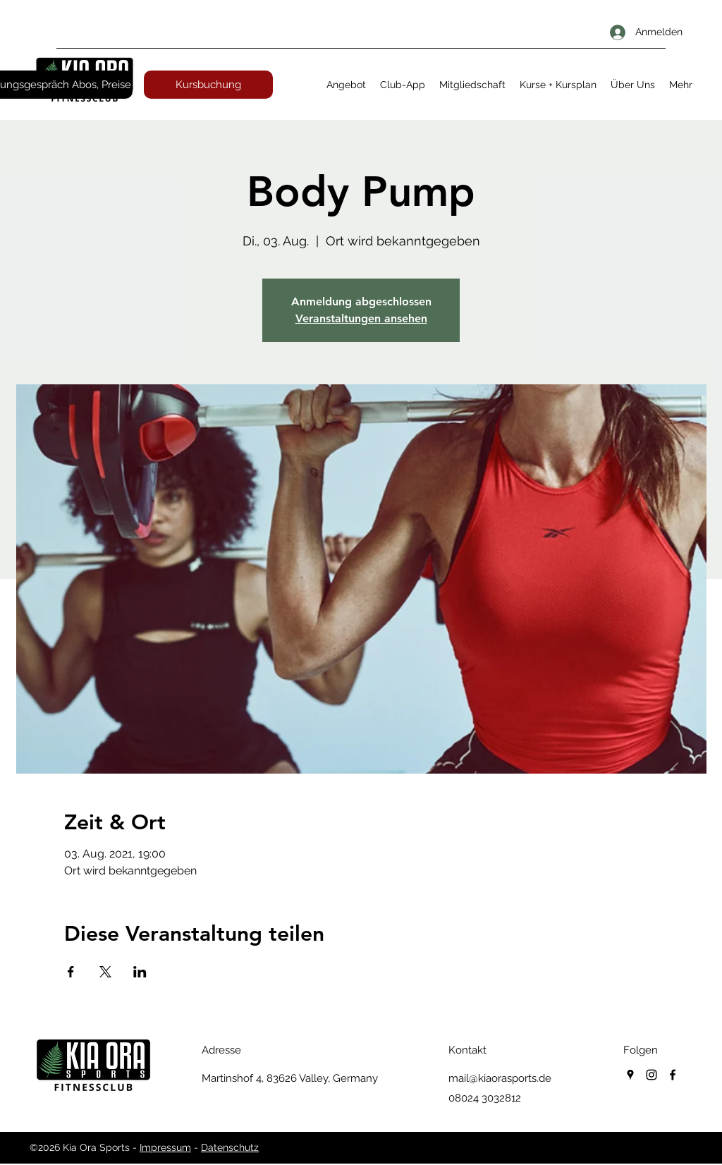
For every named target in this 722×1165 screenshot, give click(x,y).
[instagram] (651, 1075)
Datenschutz (230, 1147)
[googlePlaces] (630, 1075)
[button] (346, 84)
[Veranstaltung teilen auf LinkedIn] (140, 971)
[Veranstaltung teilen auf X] (105, 971)
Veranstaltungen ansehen (361, 318)
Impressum (165, 1147)
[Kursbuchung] (208, 85)
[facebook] (673, 1075)
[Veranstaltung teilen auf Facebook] (71, 971)
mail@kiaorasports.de (499, 1078)
